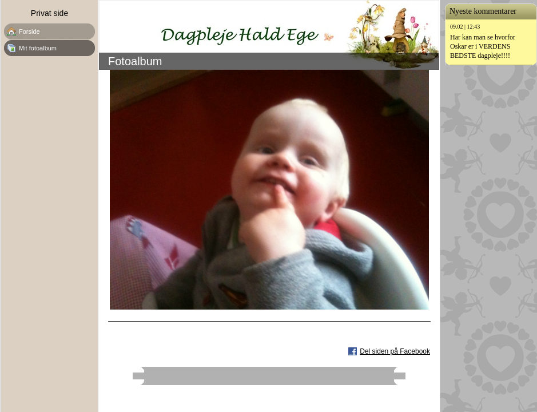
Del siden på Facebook (395, 351)
